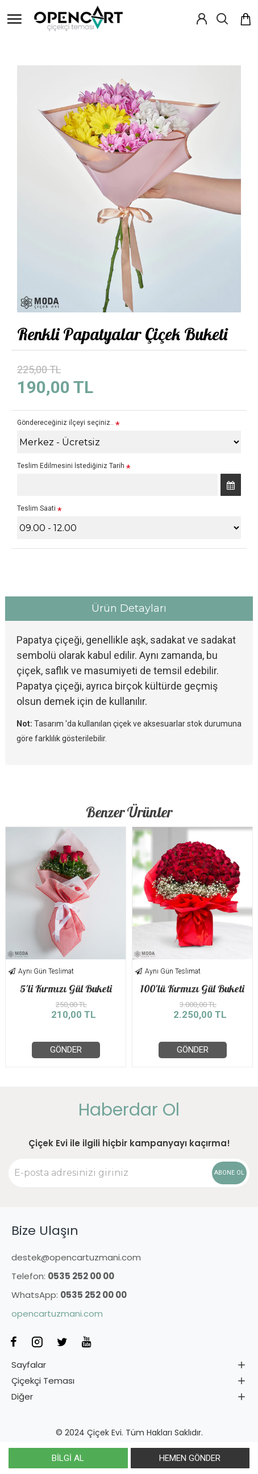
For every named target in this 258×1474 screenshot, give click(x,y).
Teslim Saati (36, 508)
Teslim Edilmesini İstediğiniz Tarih (70, 466)
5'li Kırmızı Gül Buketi (66, 988)
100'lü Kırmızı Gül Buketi (192, 988)
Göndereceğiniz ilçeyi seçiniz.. (65, 423)
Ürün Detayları (129, 608)
